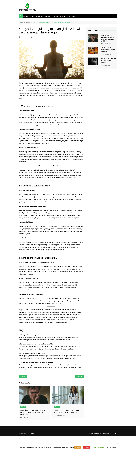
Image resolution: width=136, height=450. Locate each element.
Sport (68, 16)
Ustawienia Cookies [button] (98, 447)
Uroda (32, 16)
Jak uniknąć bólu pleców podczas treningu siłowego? (108, 60)
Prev (22, 376)
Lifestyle (74, 16)
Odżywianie (39, 16)
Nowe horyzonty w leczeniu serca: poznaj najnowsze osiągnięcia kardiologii (33, 412)
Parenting (62, 16)
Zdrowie (25, 16)
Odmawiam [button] (87, 447)
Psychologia (48, 16)
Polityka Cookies (107, 433)
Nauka (56, 16)
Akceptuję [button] (77, 447)
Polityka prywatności (95, 433)
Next (79, 376)
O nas (115, 433)
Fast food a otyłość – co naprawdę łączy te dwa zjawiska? (108, 49)
